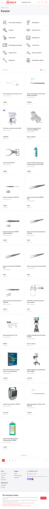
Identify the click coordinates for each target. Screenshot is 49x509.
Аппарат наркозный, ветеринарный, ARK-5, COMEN (36, 370)
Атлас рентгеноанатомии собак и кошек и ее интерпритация (11, 370)
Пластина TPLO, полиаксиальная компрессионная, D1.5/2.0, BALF (35, 163)
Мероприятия (4, 482)
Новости (3, 477)
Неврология (12, 60)
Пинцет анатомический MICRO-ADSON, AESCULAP (11, 232)
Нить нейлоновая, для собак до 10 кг (12, 93)
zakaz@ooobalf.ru (33, 473)
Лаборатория (12, 37)
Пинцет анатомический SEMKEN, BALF (35, 198)
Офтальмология (36, 30)
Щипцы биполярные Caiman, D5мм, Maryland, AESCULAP (36, 94)
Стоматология (35, 45)
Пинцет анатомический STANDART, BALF (12, 267)
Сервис (15, 473)
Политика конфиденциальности (9, 503)
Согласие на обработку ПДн (21, 503)
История (3, 475)
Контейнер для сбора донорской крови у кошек (35, 301)
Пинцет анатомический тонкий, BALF (36, 266)
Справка (16, 471)
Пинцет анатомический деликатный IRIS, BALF (36, 232)
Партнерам (3, 479)
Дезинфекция (35, 22)
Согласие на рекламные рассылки (14, 504)
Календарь (3, 485)
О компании (4, 473)
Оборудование (36, 37)
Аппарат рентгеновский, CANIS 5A (11, 404)
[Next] (45, 460)
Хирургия (11, 30)
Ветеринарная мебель (37, 60)
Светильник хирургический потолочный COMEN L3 (34, 129)
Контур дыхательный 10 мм (10, 335)
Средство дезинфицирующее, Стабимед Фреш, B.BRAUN (10, 439)
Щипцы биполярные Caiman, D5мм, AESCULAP (36, 404)
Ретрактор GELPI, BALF (8, 162)
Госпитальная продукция (15, 22)
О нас (2, 471)
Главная (2, 7)
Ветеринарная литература (15, 45)
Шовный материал (37, 52)
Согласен (43, 498)
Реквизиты (16, 477)
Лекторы (3, 487)
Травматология (12, 52)
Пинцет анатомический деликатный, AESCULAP (12, 301)
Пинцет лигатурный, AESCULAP (11, 197)
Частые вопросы (18, 475)
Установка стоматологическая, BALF (12, 128)
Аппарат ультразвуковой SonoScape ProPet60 (36, 336)
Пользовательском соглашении (25, 505)
